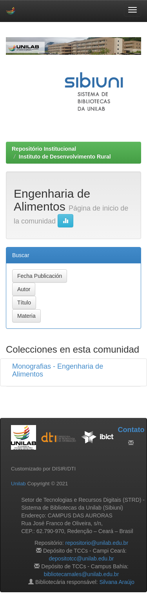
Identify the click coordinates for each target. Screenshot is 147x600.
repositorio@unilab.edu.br (97, 543)
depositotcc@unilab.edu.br (81, 558)
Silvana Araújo (116, 582)
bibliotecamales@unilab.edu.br (81, 574)
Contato (131, 430)
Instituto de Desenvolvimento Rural (65, 156)
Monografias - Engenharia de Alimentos (57, 370)
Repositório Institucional (44, 149)
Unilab (18, 483)
